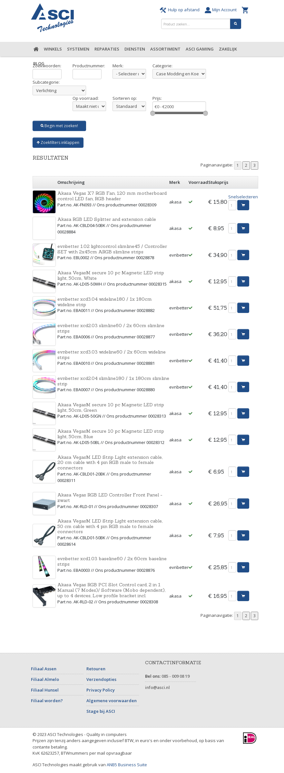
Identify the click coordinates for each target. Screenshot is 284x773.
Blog (38, 63)
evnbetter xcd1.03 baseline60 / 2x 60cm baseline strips (112, 561)
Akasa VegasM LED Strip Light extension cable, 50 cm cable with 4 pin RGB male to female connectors (109, 526)
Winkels (53, 49)
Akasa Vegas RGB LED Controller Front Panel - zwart (109, 497)
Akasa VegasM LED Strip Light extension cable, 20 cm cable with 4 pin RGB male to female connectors (109, 462)
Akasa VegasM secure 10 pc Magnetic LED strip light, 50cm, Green (110, 407)
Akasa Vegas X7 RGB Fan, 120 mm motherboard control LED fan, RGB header (112, 196)
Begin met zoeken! (59, 125)
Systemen (78, 49)
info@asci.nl (157, 687)
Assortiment (165, 49)
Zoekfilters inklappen (58, 142)
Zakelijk (228, 49)
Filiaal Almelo (45, 679)
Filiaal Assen (43, 669)
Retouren (95, 669)
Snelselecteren (243, 197)
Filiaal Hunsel (45, 690)
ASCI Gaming (200, 49)
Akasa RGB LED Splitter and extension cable (106, 219)
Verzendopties (101, 679)
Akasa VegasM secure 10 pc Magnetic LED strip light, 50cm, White (110, 275)
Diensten (134, 49)
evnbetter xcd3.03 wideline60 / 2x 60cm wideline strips (111, 354)
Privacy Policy (100, 690)
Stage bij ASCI (100, 711)
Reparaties (106, 49)
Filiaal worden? (47, 700)
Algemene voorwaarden (111, 700)
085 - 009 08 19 (176, 676)
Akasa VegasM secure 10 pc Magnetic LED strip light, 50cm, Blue (110, 433)
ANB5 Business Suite (127, 765)
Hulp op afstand (180, 10)
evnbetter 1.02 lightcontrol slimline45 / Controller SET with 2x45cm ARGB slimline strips (112, 249)
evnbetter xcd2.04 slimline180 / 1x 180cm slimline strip (113, 381)
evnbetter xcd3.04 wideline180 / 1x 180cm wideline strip (104, 301)
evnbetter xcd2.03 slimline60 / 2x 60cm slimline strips (110, 328)
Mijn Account (222, 10)
